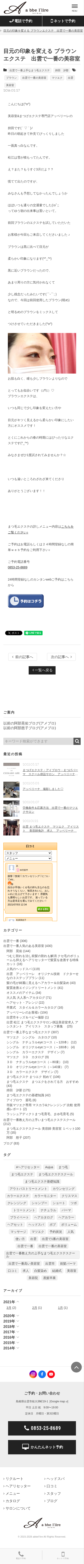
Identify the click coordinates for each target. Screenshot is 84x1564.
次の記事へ (61, 657)
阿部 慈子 (14, 1137)
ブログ (8, 1143)
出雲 (70, 77)
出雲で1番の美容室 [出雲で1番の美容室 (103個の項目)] (55, 1239)
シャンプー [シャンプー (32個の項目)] (39, 1203)
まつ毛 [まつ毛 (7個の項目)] (63, 1167)
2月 (34, 1307)
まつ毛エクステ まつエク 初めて (29, 1077)
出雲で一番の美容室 (34, 77)
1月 (60, 1307)
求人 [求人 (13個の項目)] (26, 1271)
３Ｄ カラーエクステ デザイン (30, 1072)
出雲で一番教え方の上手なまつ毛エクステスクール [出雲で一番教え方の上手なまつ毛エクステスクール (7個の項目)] (40, 1254)
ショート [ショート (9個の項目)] (59, 1203)
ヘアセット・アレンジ (22, 1002)
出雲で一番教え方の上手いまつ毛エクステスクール (39, 1120)
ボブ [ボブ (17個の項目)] (53, 1224)
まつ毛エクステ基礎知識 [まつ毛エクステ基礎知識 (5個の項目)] (42, 1181)
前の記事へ (22, 657)
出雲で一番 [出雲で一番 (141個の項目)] (25, 1246)
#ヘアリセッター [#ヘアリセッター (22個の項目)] (28, 1167)
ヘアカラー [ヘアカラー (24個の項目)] (66, 1217)
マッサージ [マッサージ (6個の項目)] (18, 1231)
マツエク (57, 77)
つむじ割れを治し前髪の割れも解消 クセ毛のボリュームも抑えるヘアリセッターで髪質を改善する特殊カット (43, 960)
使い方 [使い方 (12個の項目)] (20, 1239)
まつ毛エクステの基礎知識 (25, 1095)
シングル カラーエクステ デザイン (33, 1052)
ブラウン (11, 77)
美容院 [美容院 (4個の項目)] (33, 1278)
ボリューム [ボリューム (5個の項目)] (69, 1224)
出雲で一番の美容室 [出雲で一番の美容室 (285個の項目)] (53, 1246)
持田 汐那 (62, 70)
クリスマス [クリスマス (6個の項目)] (69, 1196)
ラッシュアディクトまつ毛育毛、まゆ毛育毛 (37, 1114)
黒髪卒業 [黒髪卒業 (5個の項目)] (49, 1278)
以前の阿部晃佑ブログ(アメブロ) (29, 723)
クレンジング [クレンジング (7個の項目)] (16, 1203)
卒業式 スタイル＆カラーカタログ (31, 1007)
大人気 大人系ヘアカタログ (25, 997)
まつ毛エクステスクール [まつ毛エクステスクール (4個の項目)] (56, 1174)
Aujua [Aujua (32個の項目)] (49, 1167)
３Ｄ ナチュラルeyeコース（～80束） (34, 1062)
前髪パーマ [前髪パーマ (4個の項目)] (68, 1263)
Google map (57, 1401)
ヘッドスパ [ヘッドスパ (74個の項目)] (36, 1224)
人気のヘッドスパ (19, 969)
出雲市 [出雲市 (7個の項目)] (50, 1263)
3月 (8, 1307)
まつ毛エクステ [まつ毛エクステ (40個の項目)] (22, 1174)
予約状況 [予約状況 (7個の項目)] (56, 1231)
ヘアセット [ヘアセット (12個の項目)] (15, 1224)
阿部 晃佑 (14, 951)
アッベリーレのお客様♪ (22, 1012)
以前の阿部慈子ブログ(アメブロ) (29, 728)
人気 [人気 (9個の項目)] (70, 1231)
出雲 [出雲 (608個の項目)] (33, 1239)
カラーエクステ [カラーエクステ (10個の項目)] (18, 1196)
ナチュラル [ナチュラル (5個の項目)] (48, 1210)
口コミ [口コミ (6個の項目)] (12, 1271)
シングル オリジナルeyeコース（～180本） (38, 1047)
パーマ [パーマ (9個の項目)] (66, 1210)
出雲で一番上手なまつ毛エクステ (29, 70)
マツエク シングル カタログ (28, 1037)
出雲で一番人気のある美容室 (23, 946)
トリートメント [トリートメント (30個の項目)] (24, 1210)
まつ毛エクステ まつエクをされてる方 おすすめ (42, 1081)
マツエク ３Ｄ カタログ (25, 1057)
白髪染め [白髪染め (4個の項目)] (40, 1271)
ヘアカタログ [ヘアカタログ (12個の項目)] (43, 1217)
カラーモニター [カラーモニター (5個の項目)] (45, 1196)
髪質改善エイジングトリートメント (31, 988)
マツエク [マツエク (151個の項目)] (38, 1231)
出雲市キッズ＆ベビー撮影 (25, 1017)
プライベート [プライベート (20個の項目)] (19, 1217)
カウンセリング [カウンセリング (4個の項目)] (64, 1188)
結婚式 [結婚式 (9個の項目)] (57, 1271)
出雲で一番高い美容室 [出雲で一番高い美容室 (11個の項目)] (24, 1263)
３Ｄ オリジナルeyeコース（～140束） (35, 1067)
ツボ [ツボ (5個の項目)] (74, 1203)
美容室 (10, 85)
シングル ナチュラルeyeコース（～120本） (38, 1042)
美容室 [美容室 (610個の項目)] (71, 1271)
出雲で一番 (11, 941)
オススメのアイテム (20, 992)
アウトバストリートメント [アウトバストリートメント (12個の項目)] (28, 1188)
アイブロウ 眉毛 (19, 1100)
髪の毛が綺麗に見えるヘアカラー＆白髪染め (37, 983)
